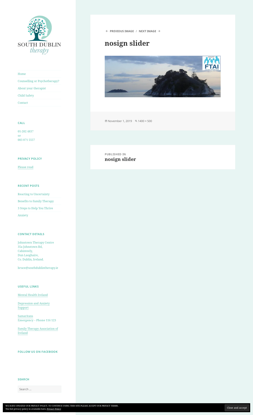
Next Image (147, 31)
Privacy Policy (54, 408)
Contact (23, 103)
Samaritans (25, 316)
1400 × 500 (145, 121)
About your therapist (32, 88)
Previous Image (122, 31)
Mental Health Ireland (33, 295)
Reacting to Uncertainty (34, 194)
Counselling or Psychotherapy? (38, 81)
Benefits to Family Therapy (36, 201)
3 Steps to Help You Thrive (35, 208)
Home (22, 74)
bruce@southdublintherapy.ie (38, 268)
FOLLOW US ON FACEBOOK (38, 352)
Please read (25, 167)
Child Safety (26, 95)
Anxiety (23, 215)
